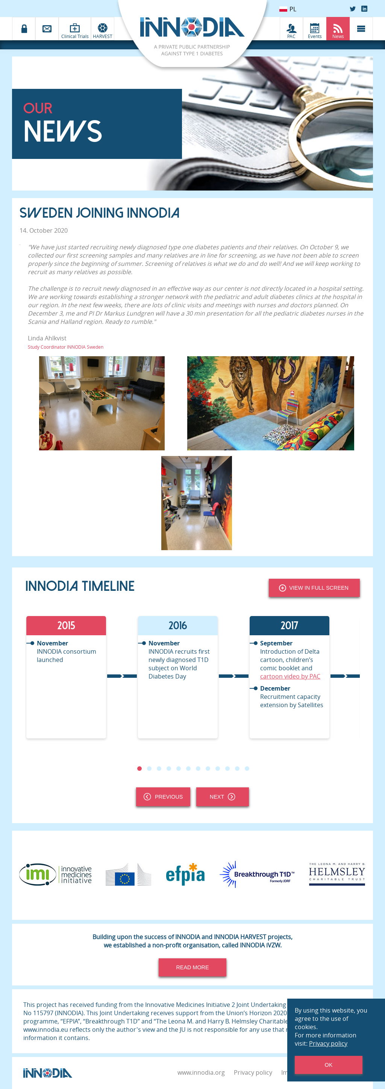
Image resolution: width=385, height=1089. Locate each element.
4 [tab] (168, 769)
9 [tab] (217, 769)
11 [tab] (237, 769)
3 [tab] (159, 769)
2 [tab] (149, 769)
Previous (163, 797)
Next (222, 797)
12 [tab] (247, 769)
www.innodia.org (201, 1072)
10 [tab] (227, 769)
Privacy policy (253, 1072)
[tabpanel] (81, 677)
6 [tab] (188, 769)
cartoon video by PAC (290, 676)
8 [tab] (207, 769)
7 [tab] (198, 769)
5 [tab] (178, 769)
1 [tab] (139, 769)
